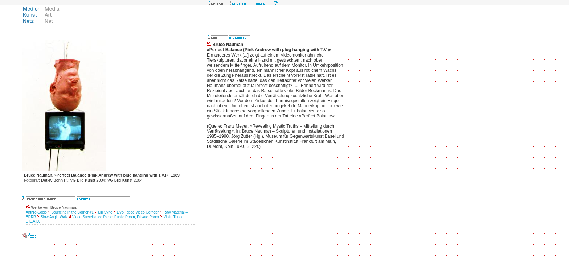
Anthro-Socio (36, 212)
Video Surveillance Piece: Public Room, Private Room (115, 217)
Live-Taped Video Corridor (138, 212)
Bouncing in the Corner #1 (73, 212)
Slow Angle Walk (54, 217)
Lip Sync (105, 212)
